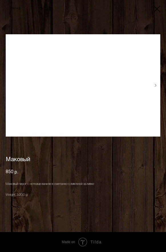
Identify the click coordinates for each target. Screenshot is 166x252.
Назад (15, 8)
